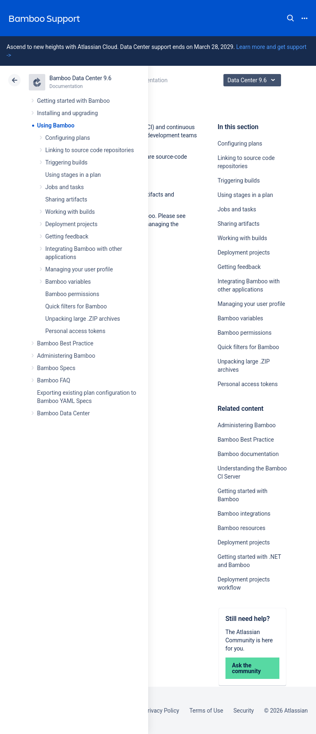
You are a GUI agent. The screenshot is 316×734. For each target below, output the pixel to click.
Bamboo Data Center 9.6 (80, 78)
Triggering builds (66, 162)
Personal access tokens (75, 331)
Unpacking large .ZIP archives (82, 318)
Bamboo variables (68, 281)
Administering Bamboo (66, 355)
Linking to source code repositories (89, 150)
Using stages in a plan (73, 174)
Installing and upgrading (67, 113)
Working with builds (70, 211)
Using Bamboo (55, 125)
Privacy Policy (161, 710)
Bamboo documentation (248, 454)
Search (290, 18)
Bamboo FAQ (53, 380)
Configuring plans (67, 137)
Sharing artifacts (66, 199)
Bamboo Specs (56, 368)
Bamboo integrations (244, 513)
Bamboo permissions (72, 294)
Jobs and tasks (64, 187)
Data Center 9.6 (253, 80)
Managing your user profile (79, 269)
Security (243, 710)
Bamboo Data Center (63, 413)
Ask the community (246, 668)
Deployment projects (71, 224)
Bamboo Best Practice (65, 343)
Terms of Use (206, 710)
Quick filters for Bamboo (76, 306)
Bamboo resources (241, 528)
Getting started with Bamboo (73, 100)
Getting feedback (66, 236)
